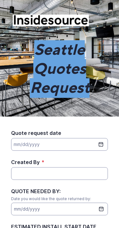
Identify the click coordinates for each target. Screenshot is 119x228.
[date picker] (101, 209)
